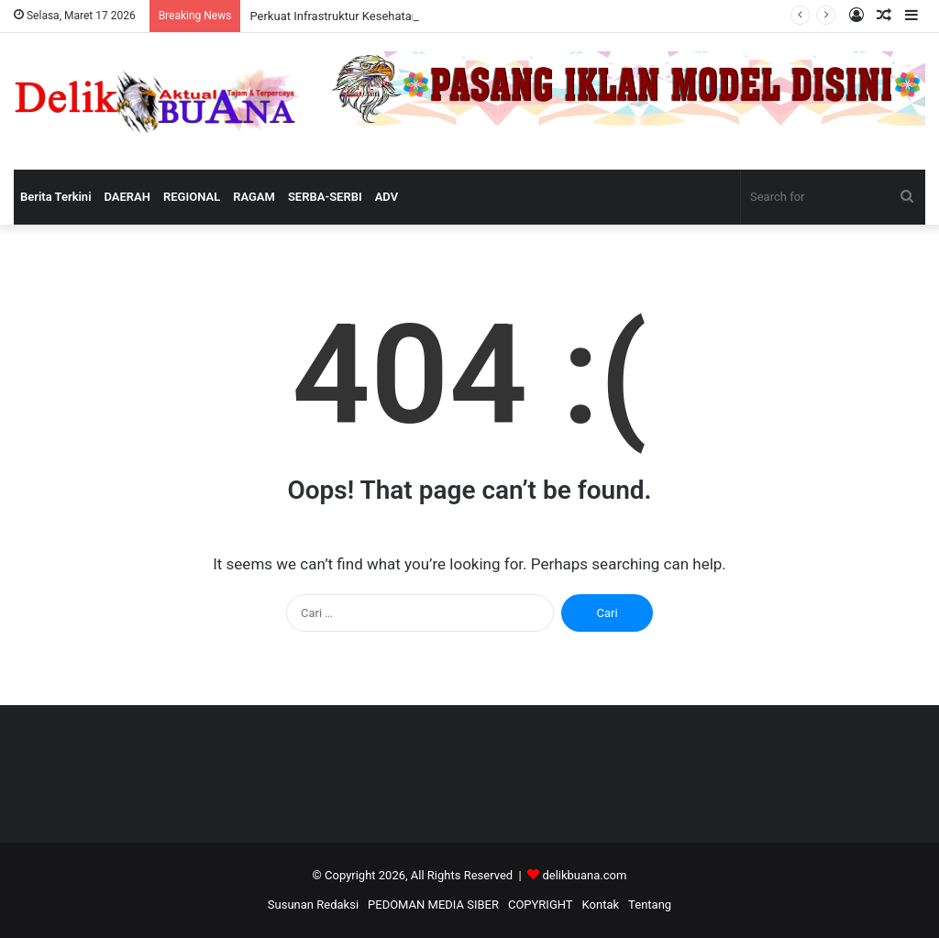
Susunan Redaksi (313, 904)
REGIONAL (191, 197)
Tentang (649, 904)
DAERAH (127, 197)
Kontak (601, 904)
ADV (386, 197)
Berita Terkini (56, 197)
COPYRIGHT (540, 904)
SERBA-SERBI (325, 197)
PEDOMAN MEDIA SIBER (433, 904)
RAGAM (254, 197)
